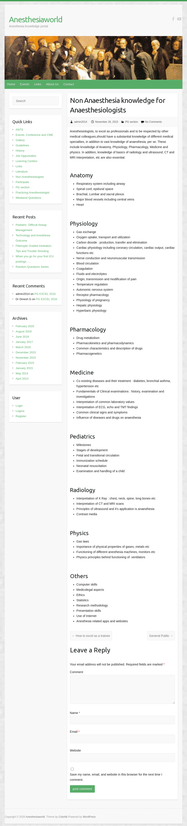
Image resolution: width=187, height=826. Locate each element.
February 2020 (25, 326)
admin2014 (80, 121)
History (20, 150)
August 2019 (24, 331)
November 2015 (26, 357)
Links (37, 84)
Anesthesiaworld (35, 19)
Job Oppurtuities (26, 155)
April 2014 (22, 378)
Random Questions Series (32, 266)
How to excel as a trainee (91, 636)
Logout (20, 411)
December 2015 (26, 352)
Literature (22, 171)
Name (75, 713)
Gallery (20, 140)
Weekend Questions (28, 197)
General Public (161, 636)
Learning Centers (26, 161)
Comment (76, 672)
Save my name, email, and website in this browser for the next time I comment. (116, 777)
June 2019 (22, 336)
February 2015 (25, 363)
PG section (131, 121)
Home (11, 84)
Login (19, 405)
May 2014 (22, 373)
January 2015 (24, 368)
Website (75, 750)
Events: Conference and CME (34, 135)
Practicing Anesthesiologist (32, 192)
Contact (68, 84)
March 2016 (23, 347)
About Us (52, 84)
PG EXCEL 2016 (45, 293)
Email (75, 731)
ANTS (19, 129)
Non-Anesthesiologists (30, 176)
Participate (22, 182)
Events (24, 84)
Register (21, 416)
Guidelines (22, 145)
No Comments (153, 121)
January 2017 (24, 342)
